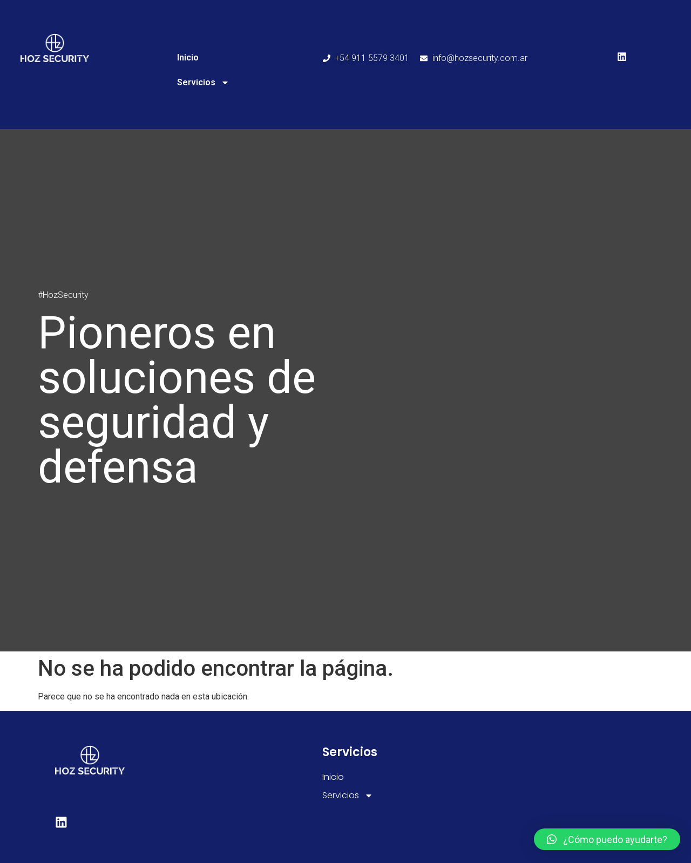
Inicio (188, 57)
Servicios (203, 82)
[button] (607, 839)
